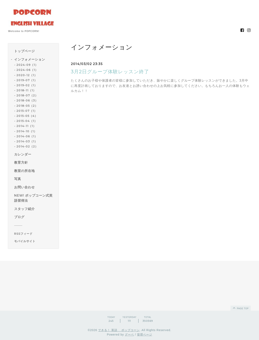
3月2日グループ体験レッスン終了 (110, 72)
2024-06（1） (27, 70)
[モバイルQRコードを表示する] (35, 241)
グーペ (129, 334)
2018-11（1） (26, 90)
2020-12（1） (26, 75)
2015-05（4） (27, 116)
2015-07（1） (26, 111)
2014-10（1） (26, 131)
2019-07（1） (26, 80)
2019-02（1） (26, 85)
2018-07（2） (27, 95)
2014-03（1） (26, 141)
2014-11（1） (26, 126)
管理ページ (144, 334)
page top (240, 308)
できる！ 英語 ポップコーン (119, 330)
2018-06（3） (27, 100)
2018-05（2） (27, 106)
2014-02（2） (27, 146)
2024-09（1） (27, 65)
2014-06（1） (26, 136)
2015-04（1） (26, 121)
